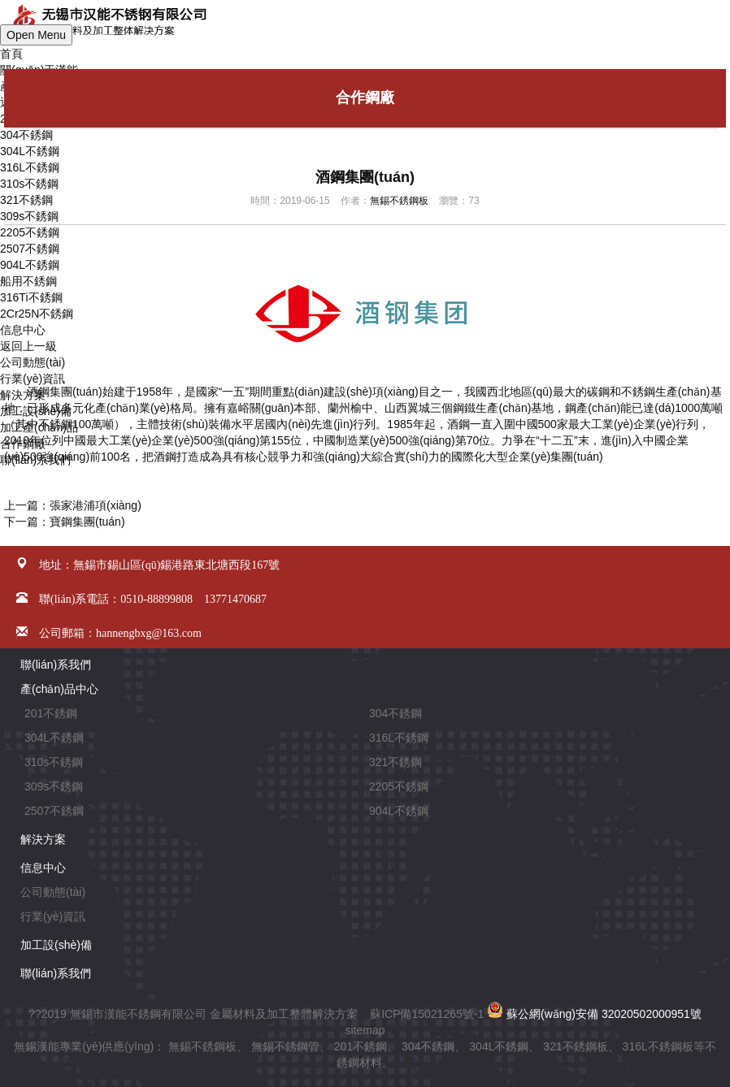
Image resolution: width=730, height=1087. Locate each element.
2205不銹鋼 (398, 786)
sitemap (365, 1030)
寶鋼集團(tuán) (87, 521)
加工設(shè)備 (56, 944)
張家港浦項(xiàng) (95, 505)
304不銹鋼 (26, 134)
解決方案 (43, 839)
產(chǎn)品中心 (59, 688)
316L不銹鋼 (398, 737)
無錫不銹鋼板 (399, 200)
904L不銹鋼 (398, 810)
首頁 (11, 53)
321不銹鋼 (395, 762)
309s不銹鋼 (53, 786)
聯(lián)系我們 (55, 664)
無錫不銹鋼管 (285, 1046)
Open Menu (36, 34)
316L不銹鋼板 (658, 1046)
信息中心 (43, 867)
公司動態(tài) (52, 892)
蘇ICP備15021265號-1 (427, 1013)
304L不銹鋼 (29, 151)
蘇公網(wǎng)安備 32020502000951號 (594, 1013)
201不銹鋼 (50, 713)
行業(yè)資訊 (52, 916)
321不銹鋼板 (575, 1046)
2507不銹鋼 (54, 810)
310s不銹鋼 (53, 762)
